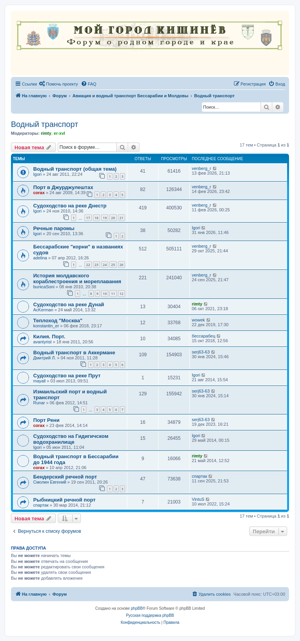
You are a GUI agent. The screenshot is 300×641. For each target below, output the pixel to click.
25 (113, 264)
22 (88, 264)
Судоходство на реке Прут (66, 376)
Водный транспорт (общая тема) (74, 169)
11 (113, 293)
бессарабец (203, 336)
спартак (199, 476)
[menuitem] (58, 84)
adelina (40, 257)
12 (121, 293)
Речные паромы (54, 228)
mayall (39, 381)
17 (88, 217)
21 (121, 217)
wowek (198, 320)
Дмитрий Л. (44, 357)
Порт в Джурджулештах (63, 187)
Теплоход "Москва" (57, 320)
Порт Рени (46, 420)
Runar (39, 402)
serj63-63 (201, 352)
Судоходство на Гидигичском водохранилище (71, 439)
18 (96, 217)
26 (121, 264)
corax (39, 192)
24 (105, 264)
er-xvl (59, 133)
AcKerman (43, 309)
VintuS (198, 499)
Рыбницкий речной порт (64, 500)
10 (105, 293)
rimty (46, 133)
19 (105, 217)
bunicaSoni (43, 286)
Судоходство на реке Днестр (69, 206)
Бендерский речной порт (65, 477)
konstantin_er (46, 325)
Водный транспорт (44, 124)
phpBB (137, 608)
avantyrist (42, 341)
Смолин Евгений (49, 482)
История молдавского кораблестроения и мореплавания (77, 278)
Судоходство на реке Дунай (68, 304)
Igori (37, 174)
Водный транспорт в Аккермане (74, 352)
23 (96, 264)
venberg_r (201, 168)
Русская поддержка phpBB (150, 615)
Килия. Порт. (49, 336)
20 (113, 217)
